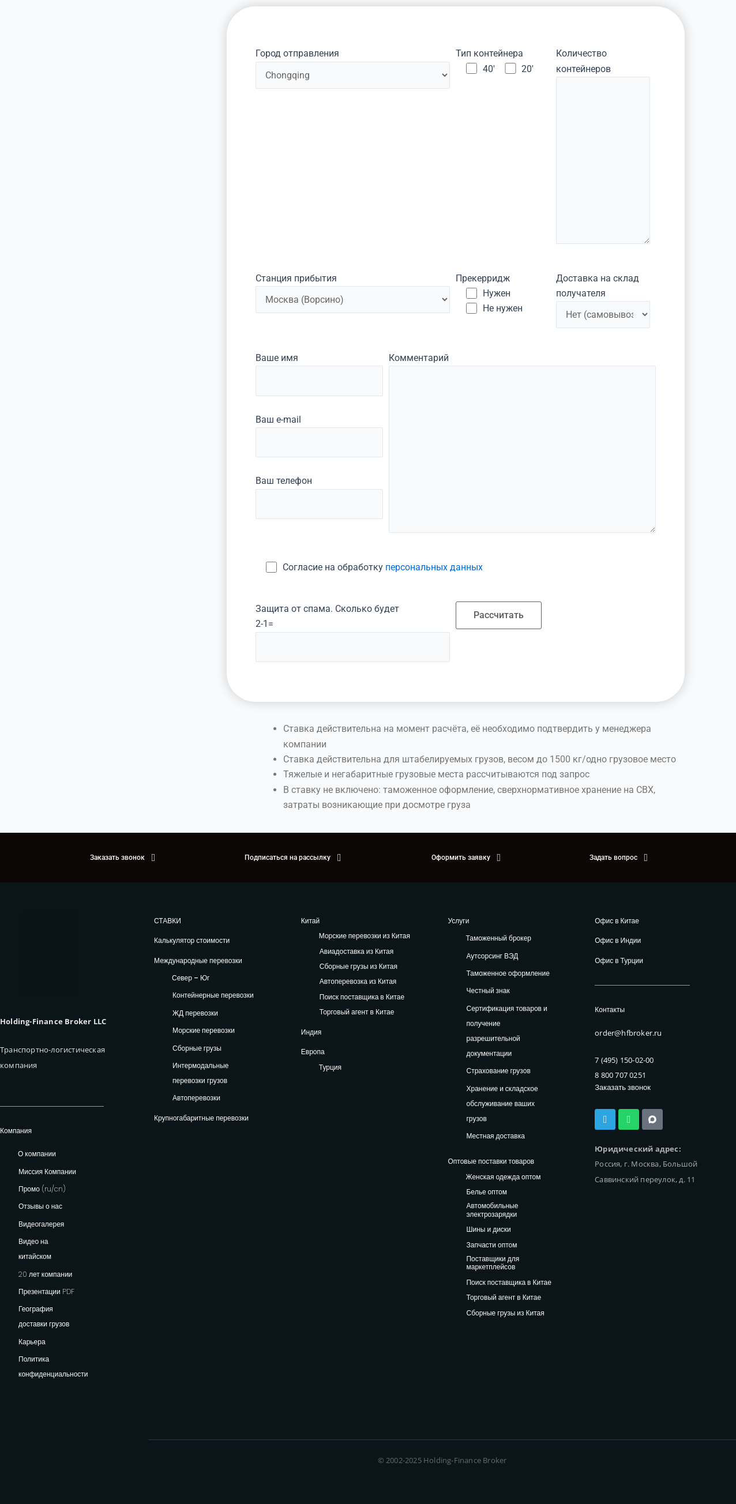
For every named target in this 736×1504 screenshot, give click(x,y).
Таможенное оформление (507, 973)
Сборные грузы (196, 1048)
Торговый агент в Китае (357, 1012)
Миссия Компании (47, 1171)
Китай (310, 921)
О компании (37, 1154)
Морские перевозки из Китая (364, 936)
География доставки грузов (43, 1316)
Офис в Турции (619, 960)
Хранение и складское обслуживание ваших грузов (502, 1103)
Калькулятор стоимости (192, 940)
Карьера (32, 1342)
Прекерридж (483, 278)
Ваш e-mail (319, 436)
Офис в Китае (617, 921)
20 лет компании (45, 1274)
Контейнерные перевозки (213, 995)
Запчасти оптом (491, 1245)
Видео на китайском (34, 1248)
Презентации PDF (46, 1291)
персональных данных (434, 567)
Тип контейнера (489, 53)
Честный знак (487, 990)
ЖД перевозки (195, 1013)
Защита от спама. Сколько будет (353, 632)
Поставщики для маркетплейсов (492, 1263)
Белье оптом (486, 1192)
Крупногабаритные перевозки (201, 1118)
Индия (311, 1032)
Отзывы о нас (40, 1207)
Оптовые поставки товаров (491, 1161)
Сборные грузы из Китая (358, 966)
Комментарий (522, 445)
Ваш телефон (319, 497)
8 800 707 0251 (620, 1075)
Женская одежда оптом (502, 1177)
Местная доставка (495, 1136)
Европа (313, 1051)
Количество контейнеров (603, 148)
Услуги (458, 921)
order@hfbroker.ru (628, 1033)
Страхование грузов (498, 1071)
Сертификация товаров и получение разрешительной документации (506, 1030)
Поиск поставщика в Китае (362, 997)
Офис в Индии (618, 940)
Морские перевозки (203, 1030)
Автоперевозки (196, 1098)
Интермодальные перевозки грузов (200, 1073)
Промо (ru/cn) (42, 1189)
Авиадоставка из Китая (356, 951)
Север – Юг (190, 978)
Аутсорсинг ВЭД (492, 956)
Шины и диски (488, 1229)
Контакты (610, 1009)
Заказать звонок (623, 1087)
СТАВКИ (167, 921)
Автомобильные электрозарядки (492, 1210)
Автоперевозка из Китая (358, 981)
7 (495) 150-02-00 (624, 1060)
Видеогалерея (41, 1224)
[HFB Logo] (49, 954)
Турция (330, 1067)
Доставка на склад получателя (597, 286)
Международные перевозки (198, 960)
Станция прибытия (353, 293)
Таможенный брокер (498, 938)
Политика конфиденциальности (53, 1366)
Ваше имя (319, 374)
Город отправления (353, 68)
